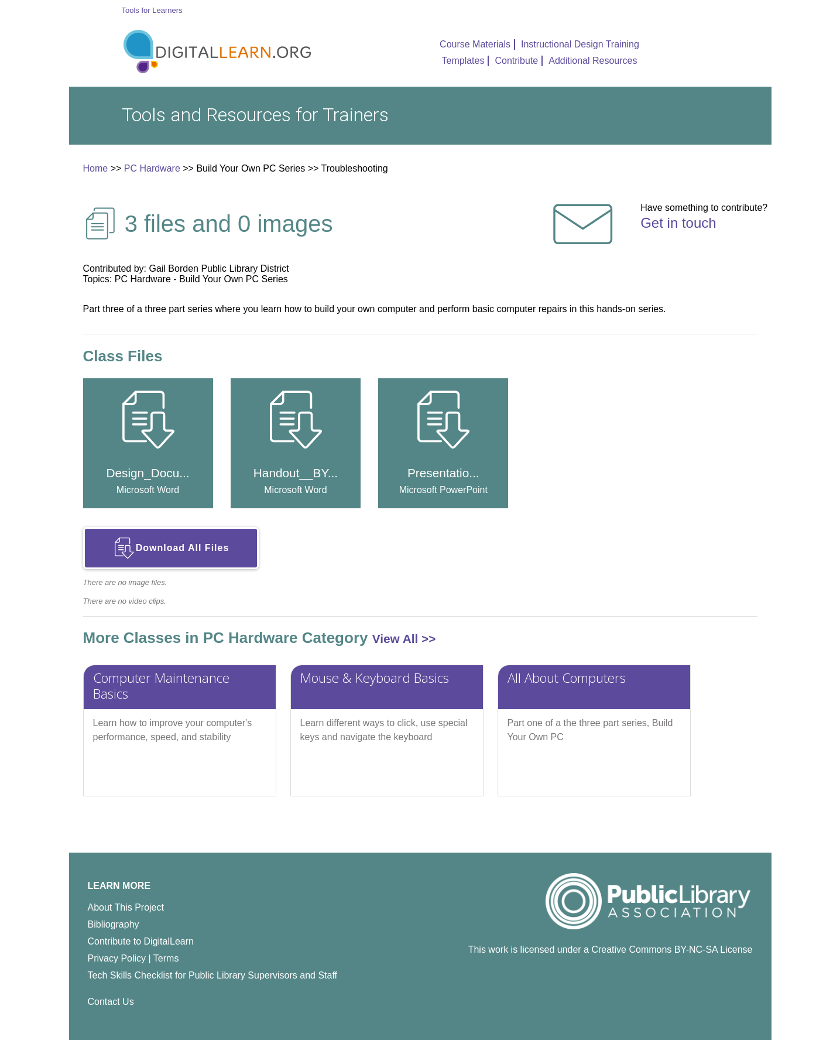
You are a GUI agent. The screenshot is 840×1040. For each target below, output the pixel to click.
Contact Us (111, 1002)
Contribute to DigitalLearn (141, 941)
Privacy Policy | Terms (133, 958)
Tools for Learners (152, 10)
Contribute (516, 61)
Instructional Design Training (580, 44)
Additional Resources (592, 61)
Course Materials (475, 44)
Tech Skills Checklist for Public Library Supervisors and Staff (213, 975)
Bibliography (113, 924)
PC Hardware (152, 168)
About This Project (126, 907)
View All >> (404, 638)
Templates (463, 61)
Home (95, 168)
